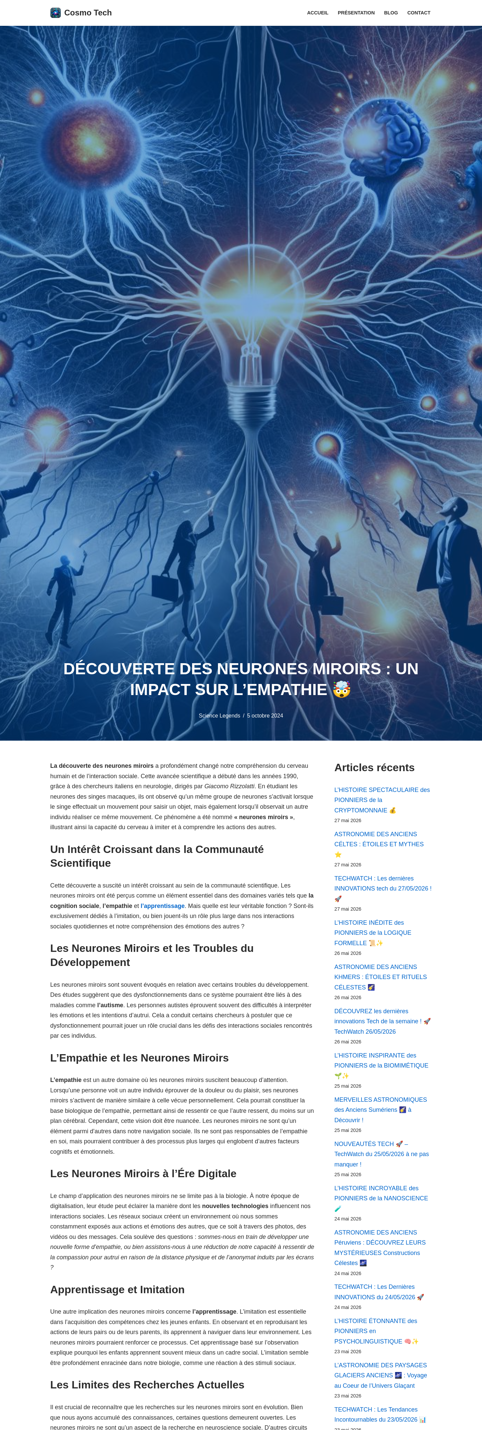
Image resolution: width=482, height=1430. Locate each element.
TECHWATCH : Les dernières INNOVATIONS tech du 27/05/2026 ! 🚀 (382, 889)
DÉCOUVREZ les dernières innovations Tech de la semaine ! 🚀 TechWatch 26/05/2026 (382, 1022)
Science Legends (219, 715)
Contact (418, 12)
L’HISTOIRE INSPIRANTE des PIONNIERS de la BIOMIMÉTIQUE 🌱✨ (381, 1066)
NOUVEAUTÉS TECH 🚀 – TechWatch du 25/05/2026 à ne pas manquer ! (381, 1155)
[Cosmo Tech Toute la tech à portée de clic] (81, 13)
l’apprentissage (170, 906)
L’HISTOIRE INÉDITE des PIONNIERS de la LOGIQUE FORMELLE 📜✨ (372, 933)
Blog (391, 12)
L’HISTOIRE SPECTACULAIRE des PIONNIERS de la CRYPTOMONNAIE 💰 (382, 800)
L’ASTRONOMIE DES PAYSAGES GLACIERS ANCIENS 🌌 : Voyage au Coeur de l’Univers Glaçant (380, 1377)
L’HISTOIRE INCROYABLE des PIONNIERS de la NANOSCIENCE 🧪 (381, 1199)
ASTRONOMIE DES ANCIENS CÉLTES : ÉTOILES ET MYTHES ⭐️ (379, 844)
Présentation (356, 12)
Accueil (317, 12)
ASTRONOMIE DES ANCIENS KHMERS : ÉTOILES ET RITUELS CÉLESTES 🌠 (380, 977)
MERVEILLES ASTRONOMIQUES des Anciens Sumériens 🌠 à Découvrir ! (380, 1111)
